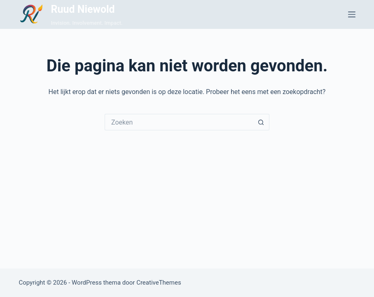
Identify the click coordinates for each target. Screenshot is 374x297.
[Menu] (351, 14)
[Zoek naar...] (179, 122)
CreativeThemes (158, 282)
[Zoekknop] (261, 122)
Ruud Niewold (83, 9)
